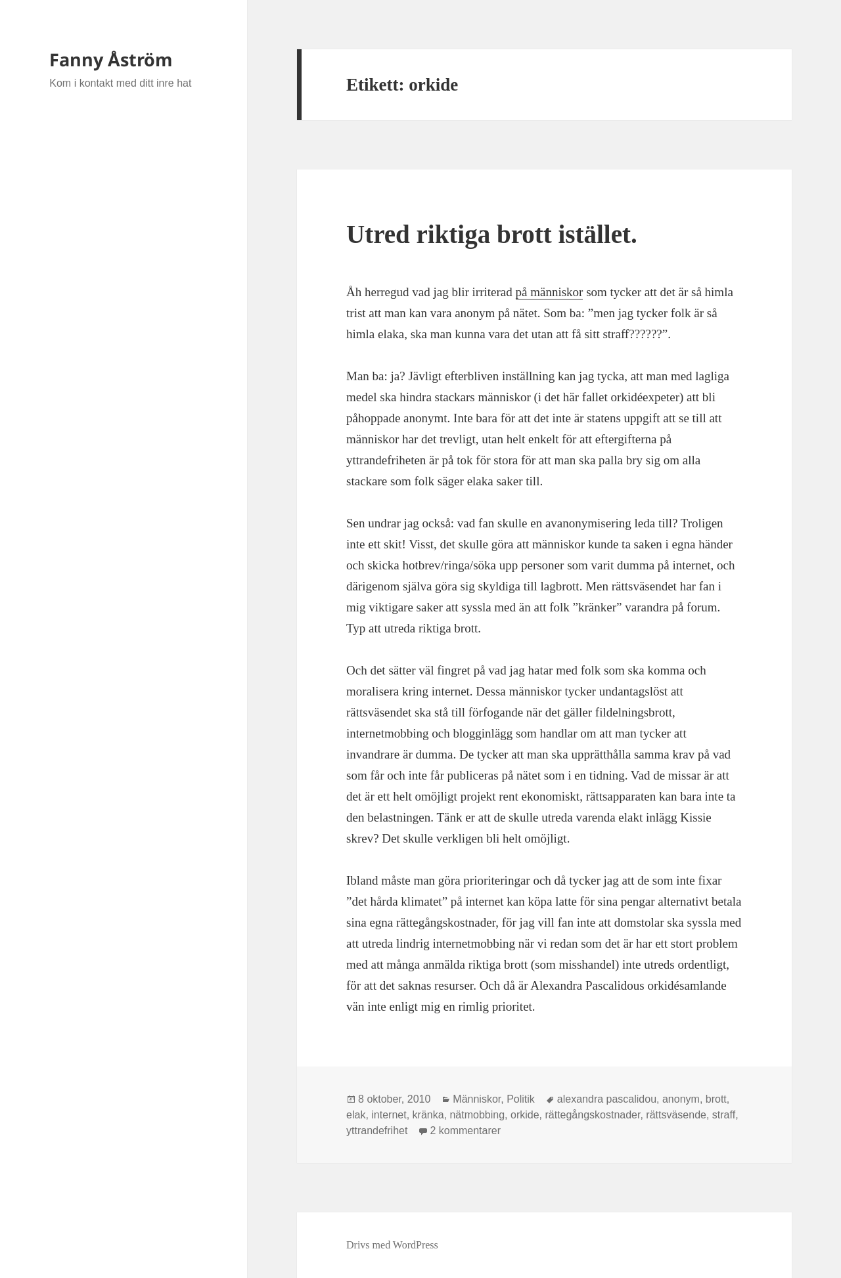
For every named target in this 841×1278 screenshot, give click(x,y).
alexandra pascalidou (606, 1099)
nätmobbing (477, 1114)
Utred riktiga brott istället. (491, 234)
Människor (477, 1099)
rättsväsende (676, 1114)
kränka (428, 1114)
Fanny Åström (111, 59)
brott (716, 1099)
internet (388, 1114)
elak (355, 1114)
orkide (525, 1114)
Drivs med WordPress (392, 1244)
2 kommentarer (465, 1130)
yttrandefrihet (376, 1130)
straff (723, 1114)
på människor (549, 292)
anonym (681, 1099)
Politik (521, 1099)
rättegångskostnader (592, 1114)
